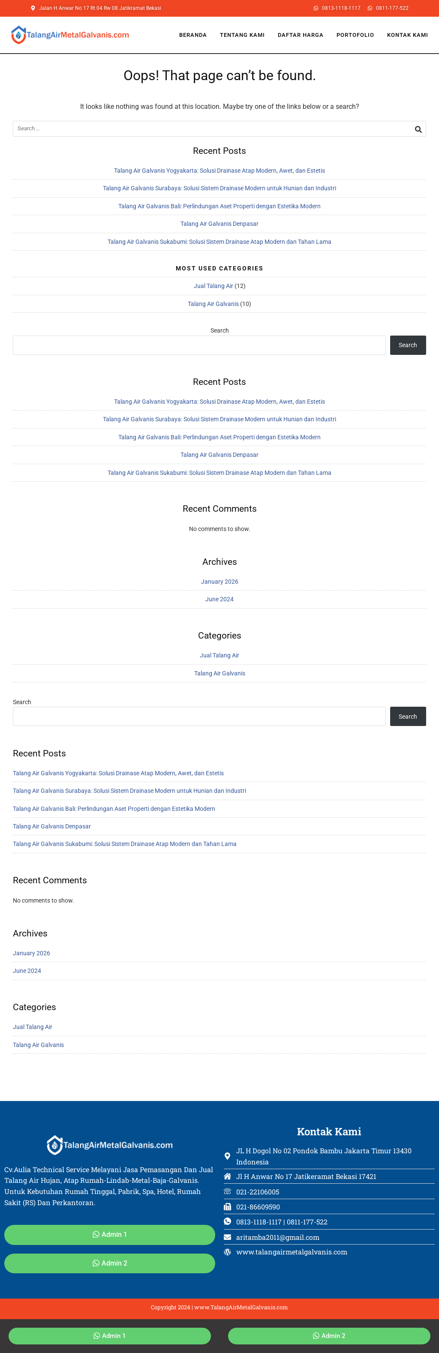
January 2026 (219, 581)
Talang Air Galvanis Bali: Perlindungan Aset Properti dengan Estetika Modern (219, 206)
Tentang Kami (242, 35)
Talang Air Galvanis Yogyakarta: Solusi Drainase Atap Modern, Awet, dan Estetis (219, 170)
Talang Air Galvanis (213, 303)
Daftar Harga (301, 35)
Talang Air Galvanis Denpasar (219, 223)
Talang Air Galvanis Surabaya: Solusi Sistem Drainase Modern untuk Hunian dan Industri (219, 188)
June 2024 (219, 599)
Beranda (193, 35)
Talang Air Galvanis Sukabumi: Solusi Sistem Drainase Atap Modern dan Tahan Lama (219, 241)
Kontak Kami (407, 35)
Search (219, 330)
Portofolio (355, 35)
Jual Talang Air (213, 285)
